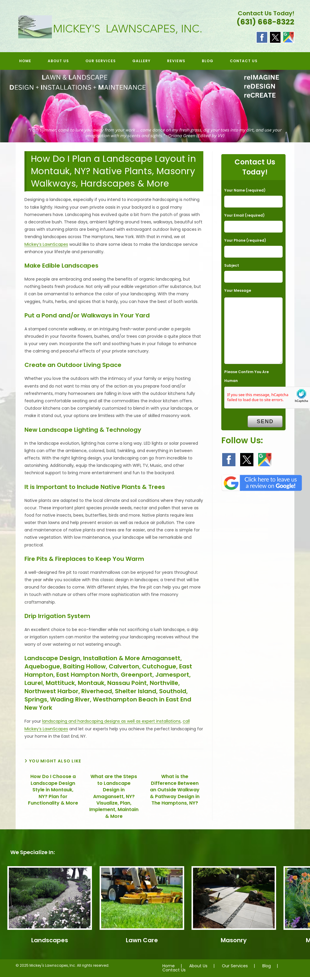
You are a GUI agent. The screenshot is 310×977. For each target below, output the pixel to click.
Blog (266, 966)
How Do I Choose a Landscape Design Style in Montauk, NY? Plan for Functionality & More (53, 789)
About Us (198, 966)
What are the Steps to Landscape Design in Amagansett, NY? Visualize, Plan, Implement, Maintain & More (113, 796)
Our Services (235, 966)
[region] (155, 106)
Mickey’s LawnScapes (46, 244)
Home (168, 966)
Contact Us (174, 970)
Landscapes (49, 940)
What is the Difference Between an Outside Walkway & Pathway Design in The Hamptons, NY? (174, 789)
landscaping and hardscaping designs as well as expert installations (111, 721)
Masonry (234, 940)
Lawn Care (142, 940)
